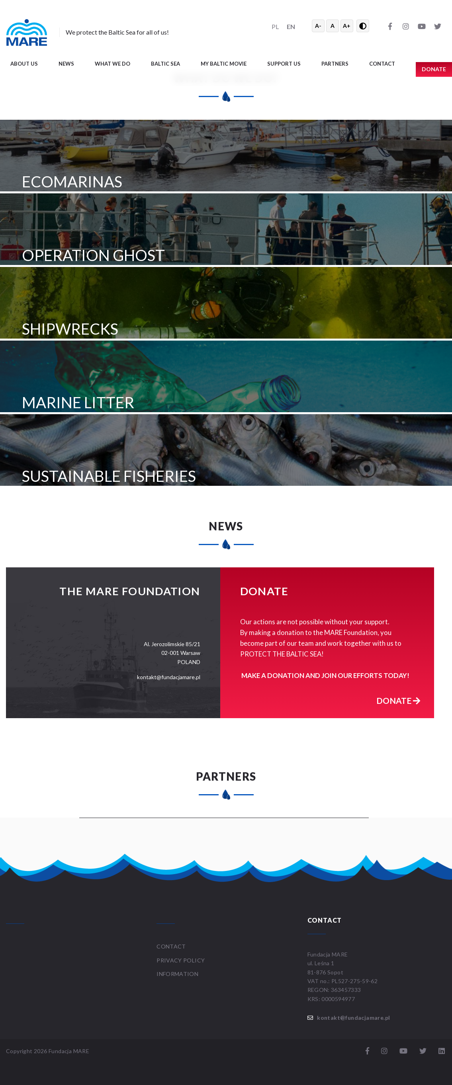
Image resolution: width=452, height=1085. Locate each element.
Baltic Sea (165, 63)
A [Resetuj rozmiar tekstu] (333, 25)
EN (291, 26)
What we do (112, 63)
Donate (398, 700)
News (66, 63)
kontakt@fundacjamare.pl (353, 1017)
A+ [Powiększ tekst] (346, 25)
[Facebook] (390, 26)
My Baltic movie (224, 63)
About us (24, 63)
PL (275, 26)
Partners (334, 63)
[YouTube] (422, 26)
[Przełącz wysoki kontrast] (362, 25)
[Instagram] (406, 26)
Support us (284, 63)
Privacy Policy (181, 960)
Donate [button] (434, 69)
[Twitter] (438, 26)
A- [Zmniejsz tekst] (318, 25)
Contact (382, 63)
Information (177, 973)
